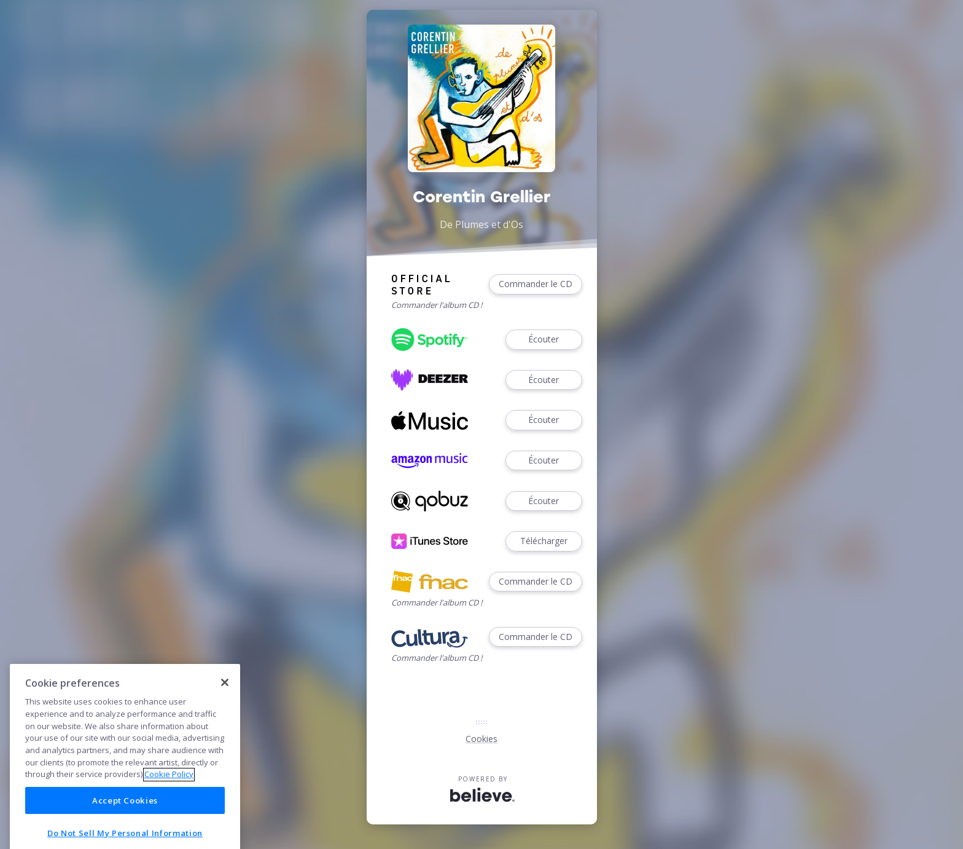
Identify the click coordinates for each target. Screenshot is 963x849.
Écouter (543, 339)
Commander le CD (535, 284)
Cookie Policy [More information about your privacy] (168, 826)
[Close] (224, 734)
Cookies (481, 738)
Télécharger (543, 541)
